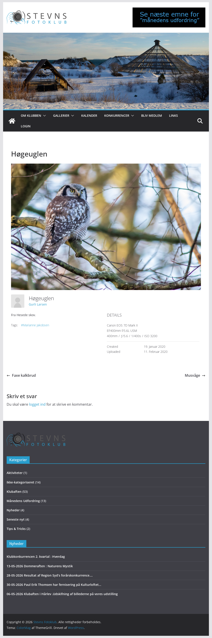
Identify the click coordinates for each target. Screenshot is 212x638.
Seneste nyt (16, 519)
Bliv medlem (151, 115)
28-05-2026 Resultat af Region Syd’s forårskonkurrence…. (50, 575)
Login (26, 126)
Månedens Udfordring (23, 501)
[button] (43, 116)
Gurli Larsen (38, 304)
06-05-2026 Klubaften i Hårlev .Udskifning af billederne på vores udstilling (62, 594)
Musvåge (195, 375)
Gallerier (61, 115)
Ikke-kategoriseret (20, 482)
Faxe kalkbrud (21, 375)
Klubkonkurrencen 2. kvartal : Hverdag (36, 556)
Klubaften (14, 491)
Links (173, 115)
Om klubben (31, 115)
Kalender (89, 115)
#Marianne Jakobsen (35, 325)
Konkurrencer (116, 115)
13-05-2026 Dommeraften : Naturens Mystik (40, 566)
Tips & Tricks (16, 529)
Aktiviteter (15, 473)
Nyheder (13, 510)
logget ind (37, 404)
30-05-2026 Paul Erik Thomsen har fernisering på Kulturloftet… (54, 585)
